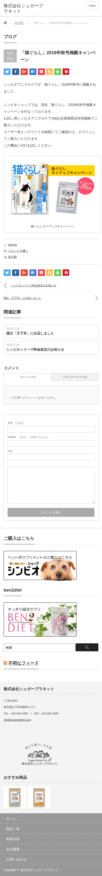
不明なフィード (23, 663)
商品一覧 (13, 829)
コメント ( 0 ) (27, 376)
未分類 (19, 23)
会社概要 (13, 849)
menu (92, 5)
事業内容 (13, 839)
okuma (12, 244)
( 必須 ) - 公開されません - (29, 437)
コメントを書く (18, 250)
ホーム (11, 819)
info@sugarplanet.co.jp (17, 719)
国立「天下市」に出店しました (22, 298)
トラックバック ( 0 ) (75, 376)
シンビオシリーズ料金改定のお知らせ (33, 285)
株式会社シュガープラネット (40, 870)
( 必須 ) (16, 422)
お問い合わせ (16, 859)
